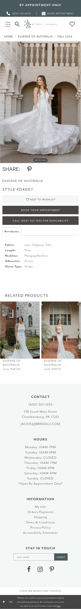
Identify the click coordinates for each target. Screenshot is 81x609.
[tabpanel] (40, 102)
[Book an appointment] (58, 13)
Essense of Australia (35, 36)
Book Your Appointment (40, 210)
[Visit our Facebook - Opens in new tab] (29, 569)
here (59, 606)
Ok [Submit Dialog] (11, 602)
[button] (8, 24)
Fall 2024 (65, 36)
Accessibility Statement (40, 533)
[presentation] (20, 330)
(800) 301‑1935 (40, 404)
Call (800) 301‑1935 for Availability (41, 220)
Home (8, 36)
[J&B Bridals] (40, 24)
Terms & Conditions (40, 522)
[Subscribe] (61, 556)
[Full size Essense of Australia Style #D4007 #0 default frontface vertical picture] (40, 102)
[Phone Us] (19, 13)
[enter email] (41, 556)
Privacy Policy (40, 527)
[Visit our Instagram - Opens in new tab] (40, 569)
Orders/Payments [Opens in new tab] (40, 512)
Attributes (11, 231)
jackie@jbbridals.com (40, 424)
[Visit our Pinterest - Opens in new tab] (52, 569)
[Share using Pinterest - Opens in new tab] (29, 169)
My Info (40, 507)
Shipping (40, 517)
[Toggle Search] (17, 24)
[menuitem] (19, 13)
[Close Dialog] (4, 602)
